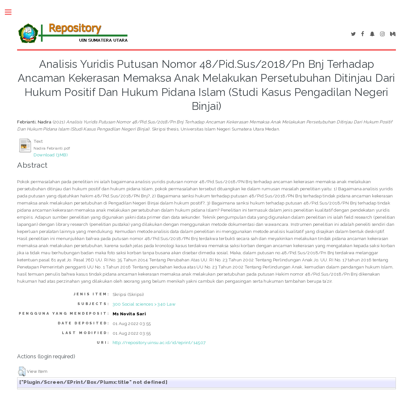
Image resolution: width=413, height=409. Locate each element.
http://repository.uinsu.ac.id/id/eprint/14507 (159, 342)
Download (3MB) (51, 154)
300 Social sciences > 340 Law (144, 304)
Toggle (11, 12)
